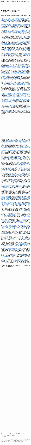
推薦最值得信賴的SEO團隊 (14, 99)
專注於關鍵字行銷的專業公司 (7, 184)
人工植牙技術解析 (15, 96)
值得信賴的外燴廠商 (8, 27)
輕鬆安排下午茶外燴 (21, 70)
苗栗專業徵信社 (23, 66)
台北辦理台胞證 (22, 100)
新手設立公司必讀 (20, 234)
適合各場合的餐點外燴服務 (5, 256)
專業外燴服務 (14, 225)
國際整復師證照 (25, 243)
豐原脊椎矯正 (11, 142)
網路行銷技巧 (5, 254)
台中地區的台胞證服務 (16, 93)
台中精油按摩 (5, 48)
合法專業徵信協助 (14, 18)
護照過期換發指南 (4, 39)
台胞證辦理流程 (12, 66)
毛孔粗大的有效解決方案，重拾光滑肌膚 (8, 147)
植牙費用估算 (8, 203)
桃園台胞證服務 (26, 148)
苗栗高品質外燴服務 (5, 165)
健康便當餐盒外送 (20, 108)
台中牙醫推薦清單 (13, 140)
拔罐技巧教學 (23, 49)
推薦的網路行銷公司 (17, 90)
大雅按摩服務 (22, 62)
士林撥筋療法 (3, 101)
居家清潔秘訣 (16, 25)
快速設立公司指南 (12, 105)
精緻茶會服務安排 (6, 185)
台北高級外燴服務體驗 (7, 84)
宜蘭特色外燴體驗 (15, 197)
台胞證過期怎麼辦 (22, 16)
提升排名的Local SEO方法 (19, 110)
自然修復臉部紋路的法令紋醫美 (16, 141)
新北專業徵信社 (10, 39)
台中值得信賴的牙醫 (23, 67)
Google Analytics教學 (26, 255)
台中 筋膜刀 (13, 161)
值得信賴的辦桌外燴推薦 (24, 93)
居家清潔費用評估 (14, 72)
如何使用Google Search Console (16, 255)
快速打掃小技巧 (4, 170)
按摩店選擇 (24, 83)
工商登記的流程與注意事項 (16, 194)
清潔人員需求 (16, 16)
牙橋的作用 (9, 111)
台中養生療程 (3, 220)
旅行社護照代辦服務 (10, 25)
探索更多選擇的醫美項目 (21, 140)
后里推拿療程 (19, 243)
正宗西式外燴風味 (14, 203)
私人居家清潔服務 (27, 219)
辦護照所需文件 (15, 233)
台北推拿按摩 (12, 202)
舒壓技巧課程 (18, 244)
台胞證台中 (9, 188)
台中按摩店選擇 (9, 251)
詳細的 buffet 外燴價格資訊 (13, 167)
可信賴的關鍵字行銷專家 (21, 94)
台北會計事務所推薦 (19, 148)
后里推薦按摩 (17, 67)
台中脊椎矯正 (4, 25)
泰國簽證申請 (23, 182)
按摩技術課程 (12, 24)
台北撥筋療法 (23, 227)
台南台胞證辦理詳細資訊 (17, 158)
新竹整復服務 (5, 78)
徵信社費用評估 (26, 54)
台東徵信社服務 (8, 194)
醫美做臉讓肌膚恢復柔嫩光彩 (23, 204)
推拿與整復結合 (4, 158)
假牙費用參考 (23, 209)
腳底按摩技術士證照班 (23, 142)
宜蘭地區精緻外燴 (23, 19)
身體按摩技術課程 (21, 167)
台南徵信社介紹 (14, 94)
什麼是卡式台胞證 (12, 186)
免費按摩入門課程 (10, 214)
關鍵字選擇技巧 (15, 27)
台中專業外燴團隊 (19, 83)
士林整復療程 (5, 187)
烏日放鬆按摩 (24, 211)
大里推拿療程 (11, 85)
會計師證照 (7, 82)
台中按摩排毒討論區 (24, 185)
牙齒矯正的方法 (25, 81)
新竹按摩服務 (18, 180)
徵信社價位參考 (21, 18)
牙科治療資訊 (4, 54)
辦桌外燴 (17, 105)
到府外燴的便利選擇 (13, 35)
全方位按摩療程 (6, 105)
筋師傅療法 (20, 96)
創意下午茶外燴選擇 (26, 72)
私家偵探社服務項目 (12, 240)
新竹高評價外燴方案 (14, 76)
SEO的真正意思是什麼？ (20, 65)
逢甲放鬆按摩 (18, 73)
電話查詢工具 (13, 83)
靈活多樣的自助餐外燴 (24, 150)
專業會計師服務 (17, 20)
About (29, 7)
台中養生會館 (26, 18)
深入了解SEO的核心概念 (23, 30)
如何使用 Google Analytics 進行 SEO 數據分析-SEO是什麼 (15, 3)
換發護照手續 (16, 142)
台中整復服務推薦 (14, 111)
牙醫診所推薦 (14, 230)
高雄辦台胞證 (15, 39)
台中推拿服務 (5, 100)
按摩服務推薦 (9, 94)
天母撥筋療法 (19, 211)
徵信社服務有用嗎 (19, 161)
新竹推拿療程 (9, 54)
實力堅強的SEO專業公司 (16, 227)
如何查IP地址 (16, 198)
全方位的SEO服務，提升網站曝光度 (13, 19)
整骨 (6, 220)
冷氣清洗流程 (20, 222)
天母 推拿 (26, 217)
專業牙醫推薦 (23, 169)
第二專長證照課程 (11, 248)
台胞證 (4, 141)
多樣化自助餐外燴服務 (10, 20)
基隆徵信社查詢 (22, 198)
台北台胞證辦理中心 (18, 24)
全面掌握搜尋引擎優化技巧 (19, 31)
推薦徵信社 (4, 233)
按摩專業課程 (19, 240)
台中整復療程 (20, 27)
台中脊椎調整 (7, 141)
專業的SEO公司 (5, 221)
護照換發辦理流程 (16, 62)
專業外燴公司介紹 (11, 32)
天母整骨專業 (16, 85)
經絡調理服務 (27, 100)
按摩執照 (25, 110)
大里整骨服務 (11, 238)
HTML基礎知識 (7, 196)
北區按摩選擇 (21, 54)
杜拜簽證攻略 (5, 248)
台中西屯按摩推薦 (6, 50)
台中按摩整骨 (8, 49)
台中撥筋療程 (10, 158)
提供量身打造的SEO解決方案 (13, 78)
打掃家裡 (7, 142)
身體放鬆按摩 (14, 234)
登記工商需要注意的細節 (7, 96)
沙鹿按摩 (15, 108)
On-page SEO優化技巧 (7, 18)
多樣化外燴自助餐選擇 (16, 84)
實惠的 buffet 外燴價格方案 (7, 93)
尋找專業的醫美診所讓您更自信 (16, 43)
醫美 (23, 219)
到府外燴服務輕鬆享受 (5, 66)
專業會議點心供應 (9, 233)
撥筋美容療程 (5, 213)
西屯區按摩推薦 (7, 38)
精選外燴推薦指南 (9, 217)
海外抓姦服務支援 (5, 245)
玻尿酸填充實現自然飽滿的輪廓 (14, 221)
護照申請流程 (3, 73)
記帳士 (6, 31)
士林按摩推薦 (9, 228)
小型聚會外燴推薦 (17, 32)
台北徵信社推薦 (12, 67)
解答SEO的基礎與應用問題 (15, 49)
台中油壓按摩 (26, 234)
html (9, 43)
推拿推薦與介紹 (26, 203)
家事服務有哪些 (17, 248)
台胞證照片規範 (7, 24)
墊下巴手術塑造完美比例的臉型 (17, 228)
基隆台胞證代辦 (20, 35)
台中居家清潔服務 (10, 150)
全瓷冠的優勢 (10, 52)
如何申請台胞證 (24, 32)
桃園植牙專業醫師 (25, 158)
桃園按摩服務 (10, 245)
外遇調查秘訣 (5, 32)
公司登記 (21, 25)
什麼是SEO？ (27, 65)
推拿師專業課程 (7, 104)
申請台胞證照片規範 (12, 165)
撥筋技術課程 (9, 197)
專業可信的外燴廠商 (20, 41)
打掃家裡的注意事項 (21, 175)
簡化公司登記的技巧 (17, 214)
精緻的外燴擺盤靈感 (25, 163)
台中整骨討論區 (6, 98)
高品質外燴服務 (17, 182)
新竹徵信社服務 (10, 168)
